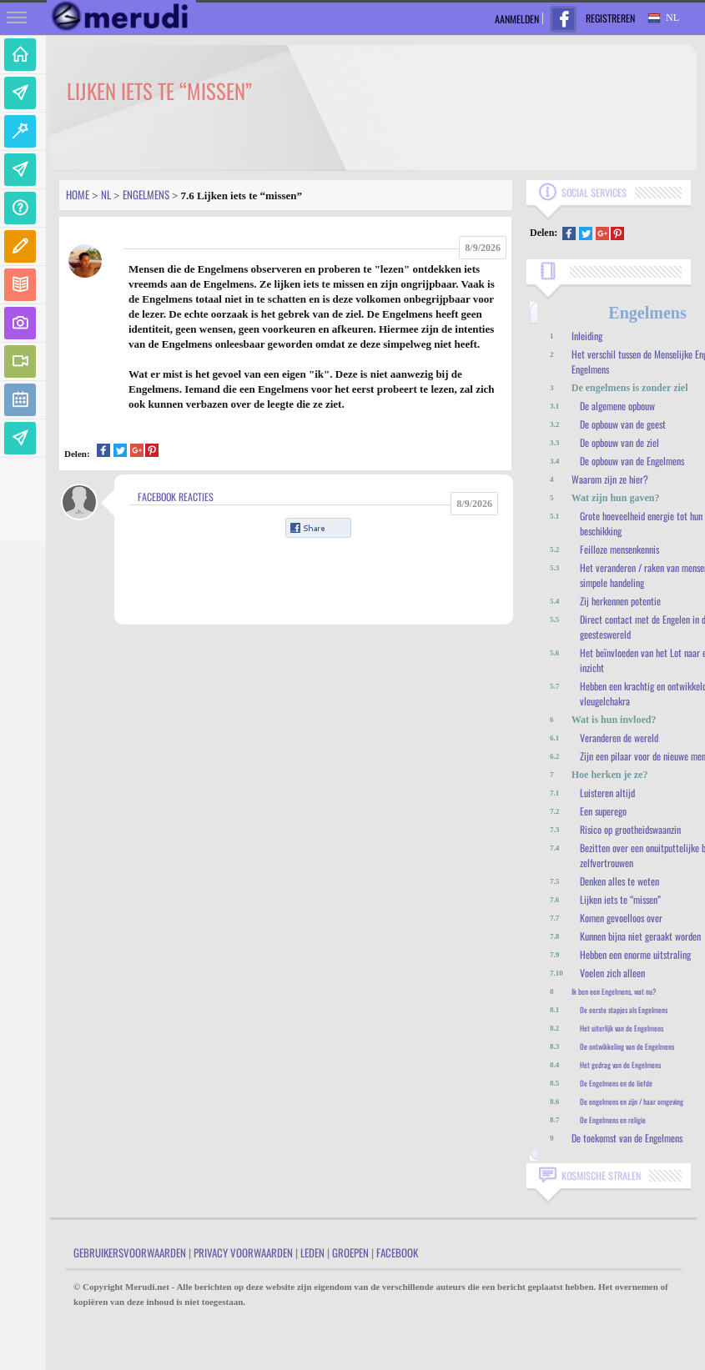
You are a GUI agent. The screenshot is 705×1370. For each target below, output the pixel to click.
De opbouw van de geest (623, 424)
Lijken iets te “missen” (620, 899)
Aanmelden (517, 19)
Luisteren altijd (607, 792)
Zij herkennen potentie (620, 601)
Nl (106, 194)
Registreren (610, 18)
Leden (312, 1252)
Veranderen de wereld (619, 737)
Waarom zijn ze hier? (610, 479)
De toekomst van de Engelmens (627, 1138)
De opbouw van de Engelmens (632, 461)
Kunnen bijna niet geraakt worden (640, 936)
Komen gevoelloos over (621, 918)
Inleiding (587, 336)
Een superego (603, 811)
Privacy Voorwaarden (243, 1252)
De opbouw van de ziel (619, 442)
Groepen (350, 1252)
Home (77, 194)
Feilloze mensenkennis (619, 549)
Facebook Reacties (176, 496)
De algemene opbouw (617, 406)
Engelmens (146, 194)
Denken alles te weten (619, 881)
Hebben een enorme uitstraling (635, 954)
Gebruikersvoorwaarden (129, 1252)
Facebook (397, 1252)
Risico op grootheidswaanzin (630, 829)
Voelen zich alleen (612, 973)
